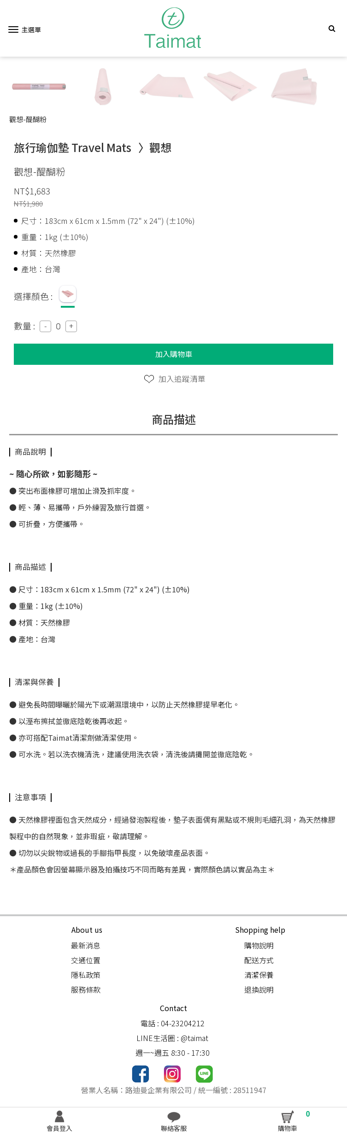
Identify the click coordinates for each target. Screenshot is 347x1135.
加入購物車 (173, 353)
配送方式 (259, 959)
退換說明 (259, 989)
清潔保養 (259, 974)
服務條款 (85, 989)
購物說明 (259, 945)
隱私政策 (85, 974)
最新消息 (85, 945)
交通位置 (85, 959)
